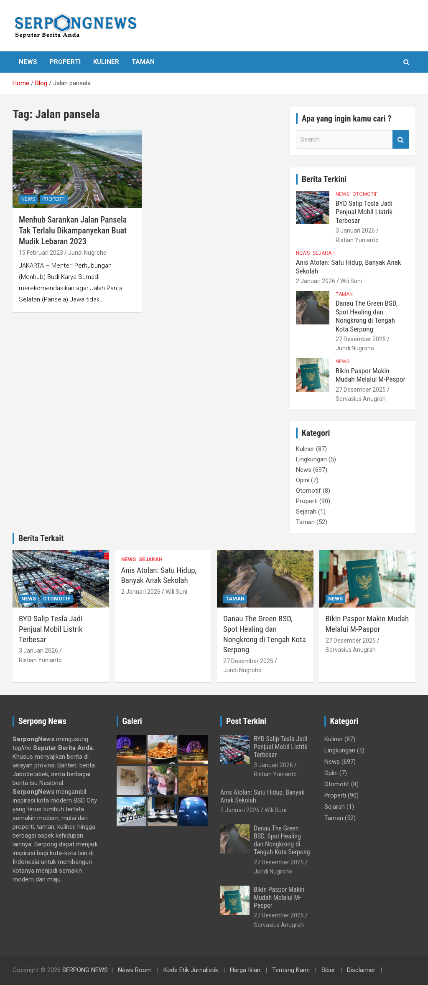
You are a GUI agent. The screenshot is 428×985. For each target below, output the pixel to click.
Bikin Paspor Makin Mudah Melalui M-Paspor (370, 375)
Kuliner (106, 62)
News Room (135, 970)
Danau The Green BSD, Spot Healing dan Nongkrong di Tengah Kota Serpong (366, 316)
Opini (302, 480)
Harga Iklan (245, 970)
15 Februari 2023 (41, 252)
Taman (143, 62)
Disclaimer (361, 970)
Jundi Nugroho (87, 252)
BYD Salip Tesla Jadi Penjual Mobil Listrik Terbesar (364, 212)
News (28, 62)
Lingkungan (311, 459)
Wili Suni (351, 281)
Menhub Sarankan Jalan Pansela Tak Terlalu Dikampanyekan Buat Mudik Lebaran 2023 (73, 230)
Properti (65, 62)
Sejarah (324, 253)
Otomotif (364, 194)
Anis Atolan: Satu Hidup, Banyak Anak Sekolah (159, 575)
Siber (328, 970)
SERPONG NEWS (85, 970)
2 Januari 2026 (315, 281)
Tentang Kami (291, 970)
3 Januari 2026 (355, 230)
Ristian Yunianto (357, 240)
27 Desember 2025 (361, 339)
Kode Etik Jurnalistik (190, 970)
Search (400, 139)
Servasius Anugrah (361, 398)
